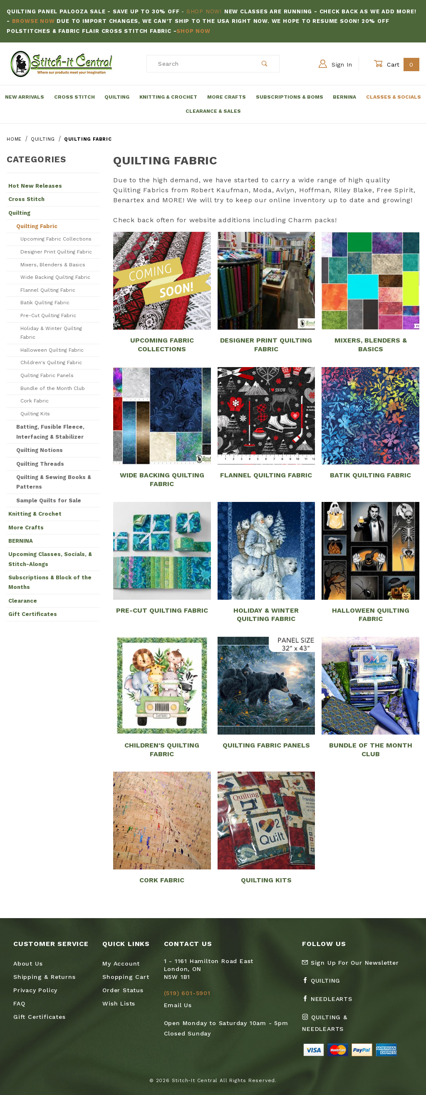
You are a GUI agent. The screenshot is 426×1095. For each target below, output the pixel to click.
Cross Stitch (74, 97)
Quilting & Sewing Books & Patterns (53, 482)
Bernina (344, 97)
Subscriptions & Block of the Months (50, 582)
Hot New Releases (35, 186)
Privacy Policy (35, 990)
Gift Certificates (32, 614)
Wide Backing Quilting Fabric (55, 277)
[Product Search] (198, 63)
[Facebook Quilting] (324, 984)
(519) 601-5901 (187, 993)
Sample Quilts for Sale (48, 500)
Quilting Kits (35, 414)
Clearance (22, 601)
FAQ (19, 1003)
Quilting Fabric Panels (47, 375)
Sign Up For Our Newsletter (350, 962)
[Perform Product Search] (264, 63)
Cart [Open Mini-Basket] (396, 64)
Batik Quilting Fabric (44, 302)
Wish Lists (118, 1003)
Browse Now (33, 21)
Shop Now (193, 31)
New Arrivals (24, 97)
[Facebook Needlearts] (330, 1002)
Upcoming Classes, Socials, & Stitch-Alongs (50, 559)
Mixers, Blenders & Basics (52, 265)
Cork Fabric (34, 401)
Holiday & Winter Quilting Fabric (51, 332)
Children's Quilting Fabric (51, 362)
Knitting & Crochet (168, 97)
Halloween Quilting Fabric (52, 350)
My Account (121, 963)
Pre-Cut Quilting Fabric (48, 315)
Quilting (116, 97)
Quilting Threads (40, 464)
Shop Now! (204, 11)
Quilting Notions (39, 450)
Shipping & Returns (44, 976)
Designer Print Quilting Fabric (56, 252)
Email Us (178, 1005)
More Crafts (226, 97)
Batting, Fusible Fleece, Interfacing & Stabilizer (50, 431)
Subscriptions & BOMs (289, 97)
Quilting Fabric (36, 226)
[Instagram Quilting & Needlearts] (341, 1026)
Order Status (123, 990)
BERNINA (20, 541)
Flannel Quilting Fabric (47, 290)
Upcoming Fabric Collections (56, 239)
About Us (27, 963)
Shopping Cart (125, 976)
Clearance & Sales (213, 111)
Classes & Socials (393, 97)
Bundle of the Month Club (52, 388)
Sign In (335, 64)
